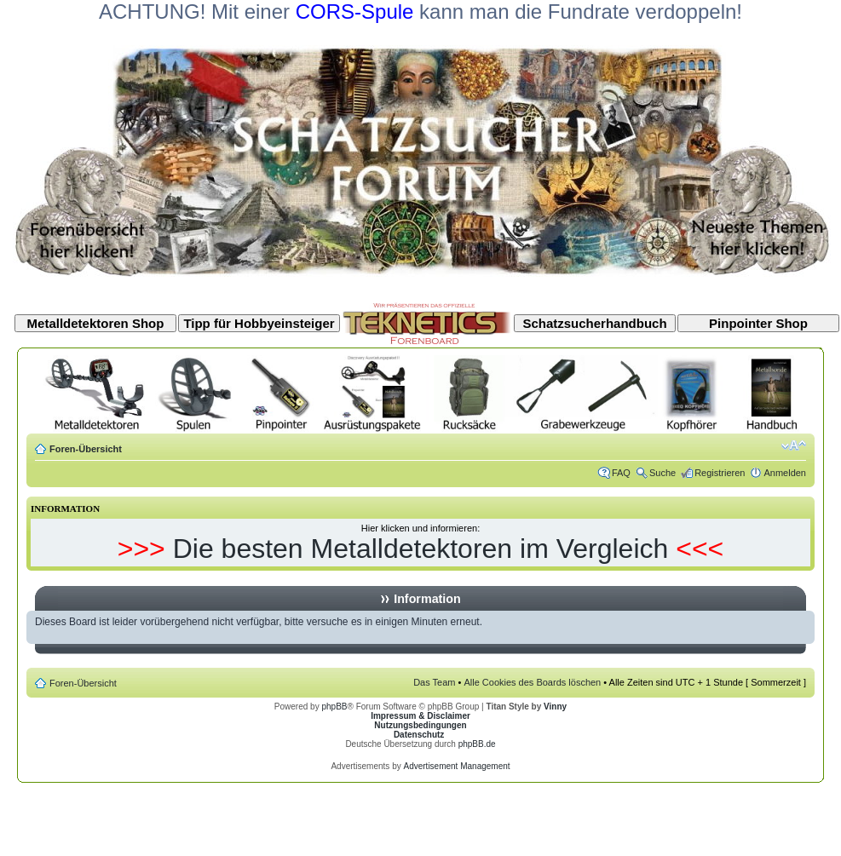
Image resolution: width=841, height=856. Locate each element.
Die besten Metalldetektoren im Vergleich (421, 548)
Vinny (555, 706)
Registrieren (719, 473)
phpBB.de (477, 744)
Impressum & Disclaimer (420, 716)
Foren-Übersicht (85, 449)
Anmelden (784, 473)
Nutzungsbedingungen (420, 725)
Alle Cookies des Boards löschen (532, 682)
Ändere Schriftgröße (793, 445)
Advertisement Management (456, 766)
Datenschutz (419, 734)
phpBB (334, 706)
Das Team (434, 682)
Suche (662, 473)
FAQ (621, 473)
